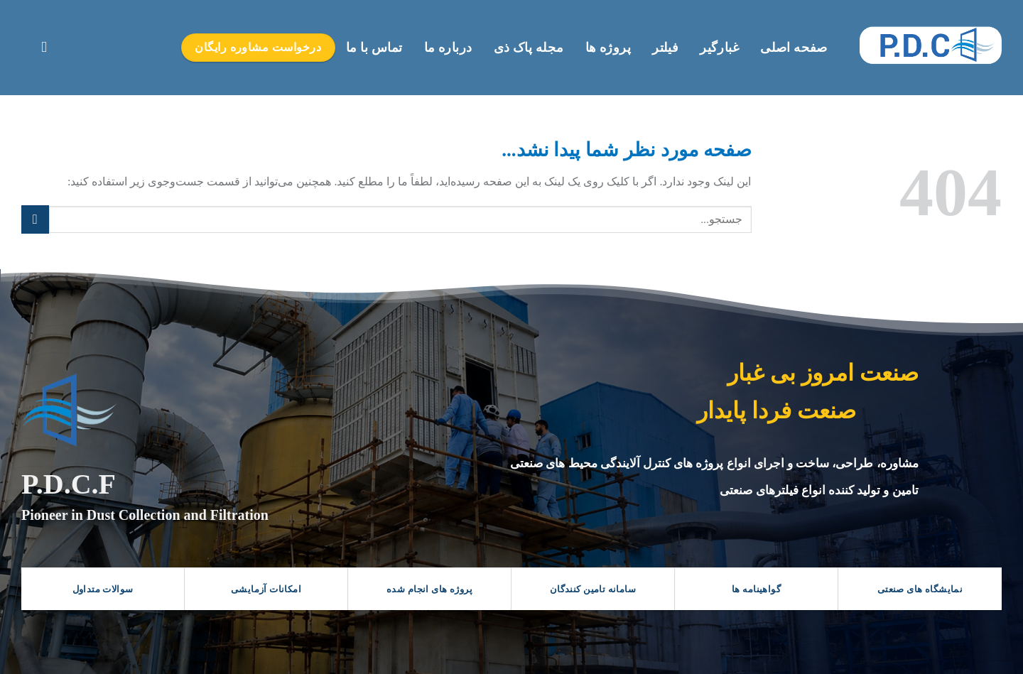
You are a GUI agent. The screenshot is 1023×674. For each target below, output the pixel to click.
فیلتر (665, 47)
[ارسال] (35, 219)
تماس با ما (374, 47)
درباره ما (448, 47)
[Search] (39, 47)
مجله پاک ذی (529, 47)
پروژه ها (608, 47)
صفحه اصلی (794, 47)
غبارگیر (719, 47)
